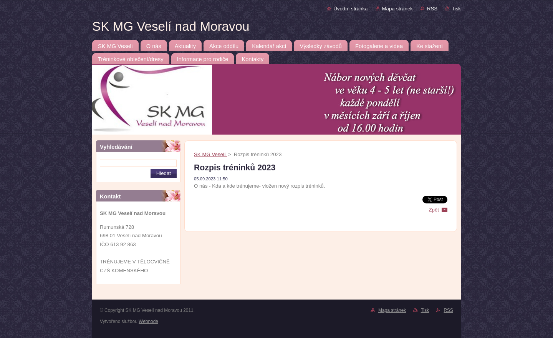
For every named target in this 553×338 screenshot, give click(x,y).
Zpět (434, 210)
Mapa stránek (397, 9)
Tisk (456, 9)
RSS (432, 9)
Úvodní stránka (350, 9)
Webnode (148, 321)
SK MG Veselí (210, 154)
